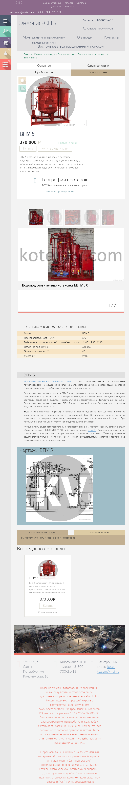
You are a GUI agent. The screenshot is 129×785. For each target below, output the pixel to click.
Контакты (70, 6)
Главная (28, 54)
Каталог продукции (98, 19)
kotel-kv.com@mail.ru (18, 12)
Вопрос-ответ (98, 72)
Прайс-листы (44, 72)
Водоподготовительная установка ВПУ (47, 381)
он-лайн (92, 430)
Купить (28, 148)
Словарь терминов (98, 28)
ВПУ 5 (34, 578)
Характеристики (98, 65)
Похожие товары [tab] (99, 532)
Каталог (68, 3)
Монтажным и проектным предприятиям (44, 40)
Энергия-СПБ (37, 23)
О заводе (84, 37)
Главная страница (51, 3)
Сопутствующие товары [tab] (42, 532)
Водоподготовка (67, 54)
